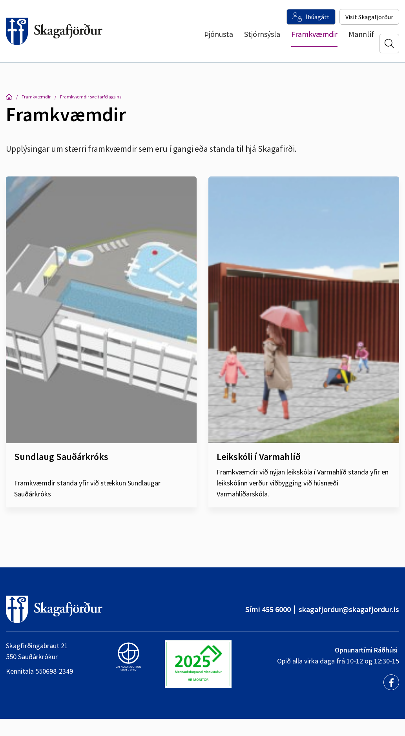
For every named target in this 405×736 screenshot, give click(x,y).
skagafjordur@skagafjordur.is (349, 609)
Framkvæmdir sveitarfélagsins (90, 97)
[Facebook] (391, 682)
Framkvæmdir (36, 97)
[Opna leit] (389, 43)
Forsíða (9, 97)
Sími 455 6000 (268, 609)
